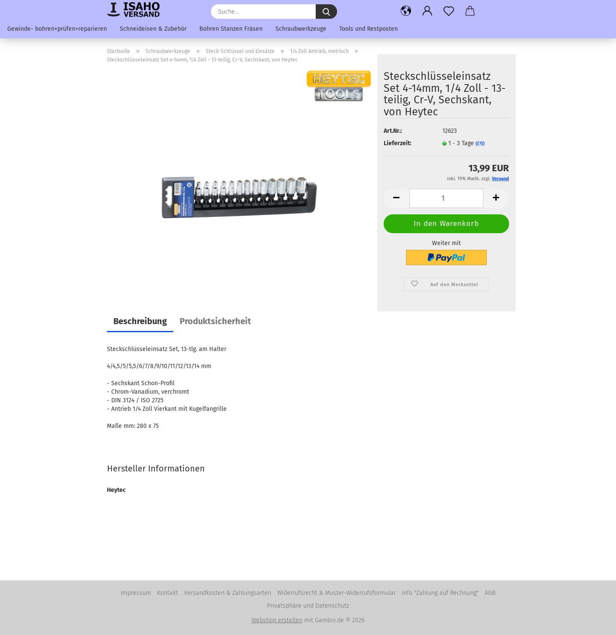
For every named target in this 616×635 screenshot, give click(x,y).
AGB (490, 593)
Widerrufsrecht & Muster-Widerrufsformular (336, 593)
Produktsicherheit (215, 321)
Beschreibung (140, 321)
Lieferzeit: (397, 143)
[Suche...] (326, 11)
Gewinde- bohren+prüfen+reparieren (57, 28)
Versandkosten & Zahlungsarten (227, 593)
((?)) (480, 143)
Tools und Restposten (368, 28)
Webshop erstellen (277, 620)
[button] (406, 10)
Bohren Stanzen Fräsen (231, 28)
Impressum (136, 593)
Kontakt (167, 593)
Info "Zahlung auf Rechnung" (440, 593)
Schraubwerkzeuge (300, 28)
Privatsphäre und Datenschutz (308, 605)
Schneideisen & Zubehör (153, 28)
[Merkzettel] (448, 10)
